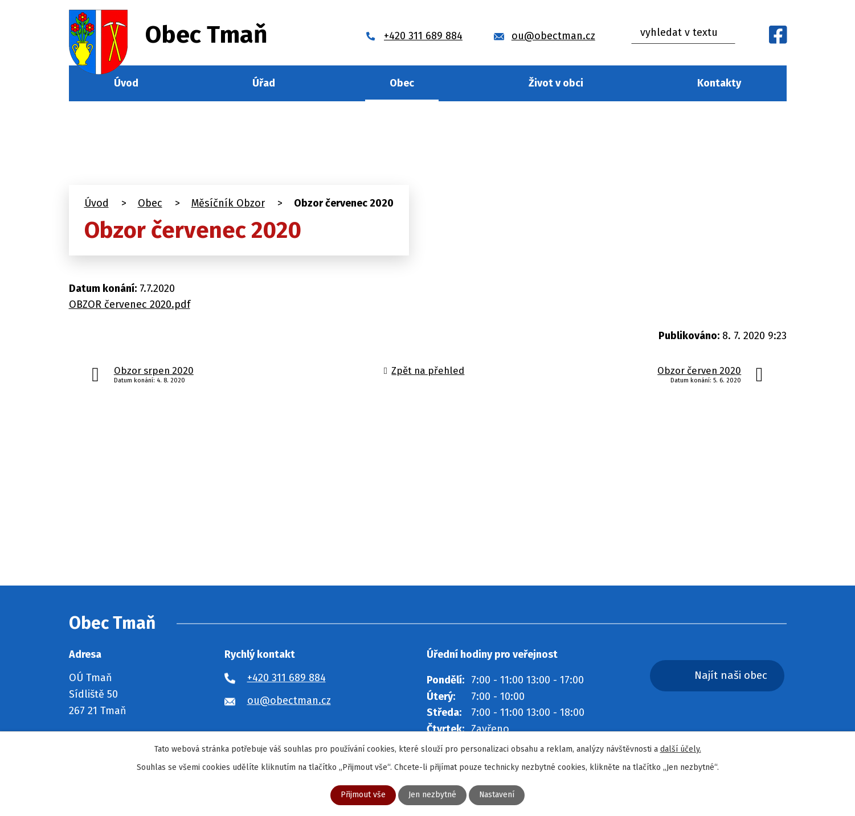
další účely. (680, 749)
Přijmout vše (363, 795)
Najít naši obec (731, 675)
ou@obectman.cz (289, 700)
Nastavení (497, 795)
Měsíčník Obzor (228, 203)
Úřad (263, 83)
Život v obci (556, 83)
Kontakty (719, 83)
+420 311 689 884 (286, 677)
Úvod (126, 83)
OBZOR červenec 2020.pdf (129, 304)
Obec (402, 83)
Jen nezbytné (432, 795)
